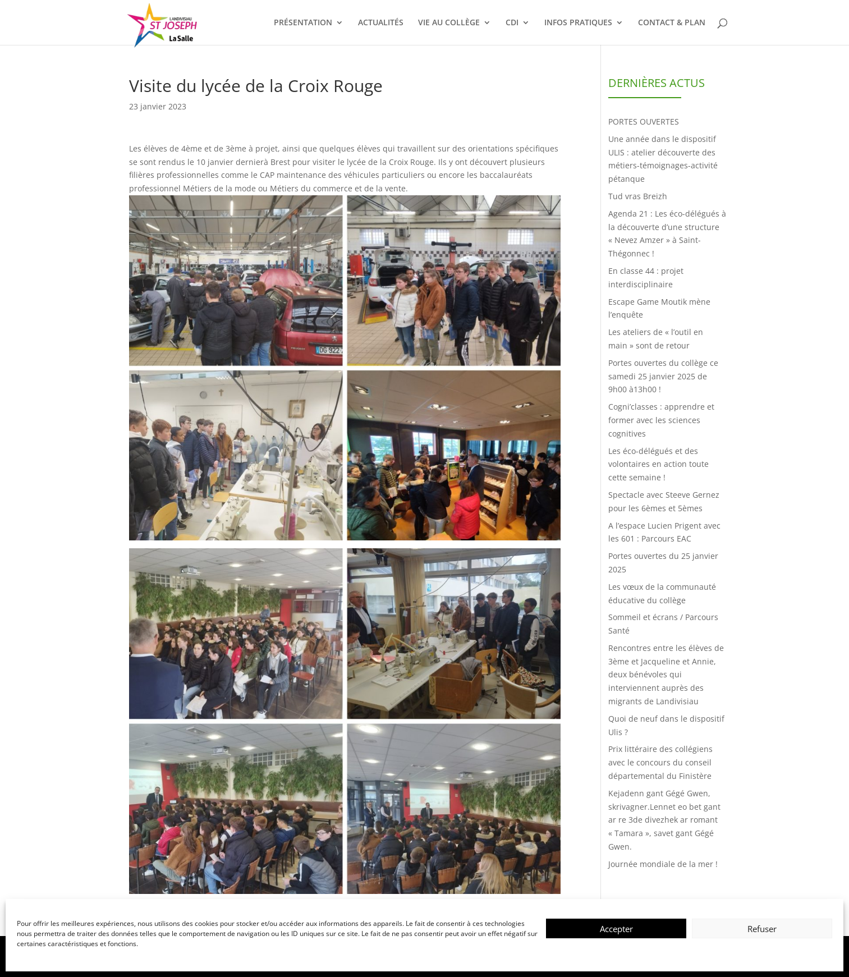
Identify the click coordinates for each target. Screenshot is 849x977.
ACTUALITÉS (380, 23)
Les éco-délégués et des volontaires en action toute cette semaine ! (658, 464)
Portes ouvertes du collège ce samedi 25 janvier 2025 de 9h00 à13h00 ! (663, 376)
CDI (512, 23)
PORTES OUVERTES (643, 121)
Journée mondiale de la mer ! (663, 864)
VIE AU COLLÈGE (449, 23)
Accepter (616, 928)
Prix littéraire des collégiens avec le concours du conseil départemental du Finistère (660, 762)
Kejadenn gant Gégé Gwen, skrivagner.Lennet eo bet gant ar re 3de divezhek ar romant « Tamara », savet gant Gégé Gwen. (664, 820)
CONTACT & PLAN (671, 23)
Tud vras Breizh (637, 196)
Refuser (762, 928)
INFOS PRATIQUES (578, 23)
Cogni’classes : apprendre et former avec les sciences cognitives (661, 420)
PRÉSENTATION (303, 23)
